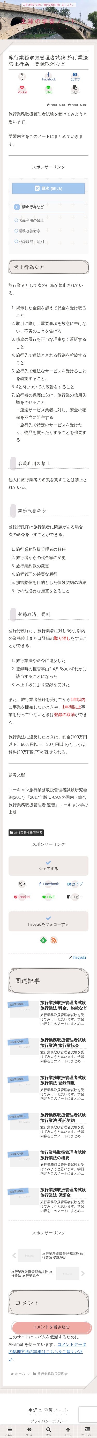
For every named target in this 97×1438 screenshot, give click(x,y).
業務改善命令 (29, 231)
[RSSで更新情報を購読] (54, 940)
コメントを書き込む (51, 1327)
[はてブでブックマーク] (75, 76)
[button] (75, 89)
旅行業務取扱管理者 (26, 832)
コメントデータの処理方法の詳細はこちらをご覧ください (47, 1352)
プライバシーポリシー (49, 1421)
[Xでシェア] (22, 76)
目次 (45, 188)
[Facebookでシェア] (48, 76)
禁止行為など (33, 207)
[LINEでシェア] (48, 89)
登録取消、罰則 (31, 242)
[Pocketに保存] (22, 89)
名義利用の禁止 (31, 220)
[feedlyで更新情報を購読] (43, 940)
